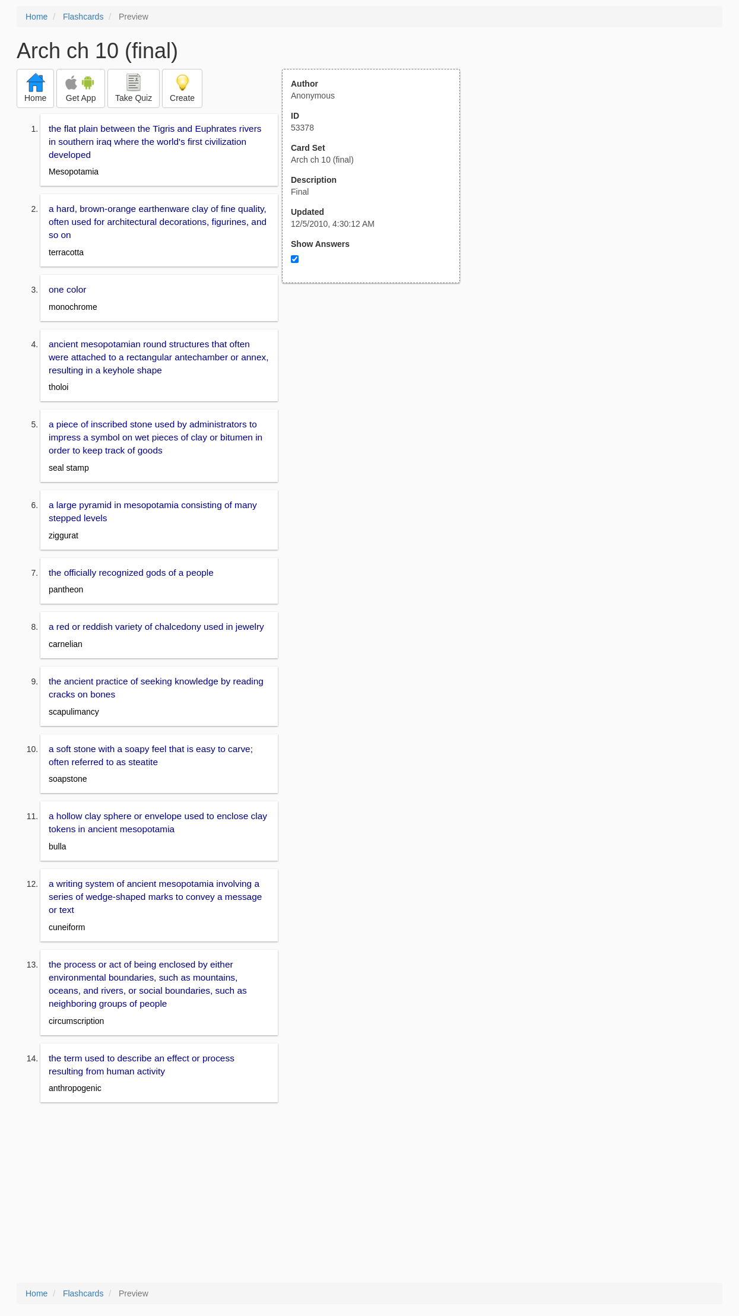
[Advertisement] (377, 399)
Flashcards (83, 16)
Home (36, 16)
